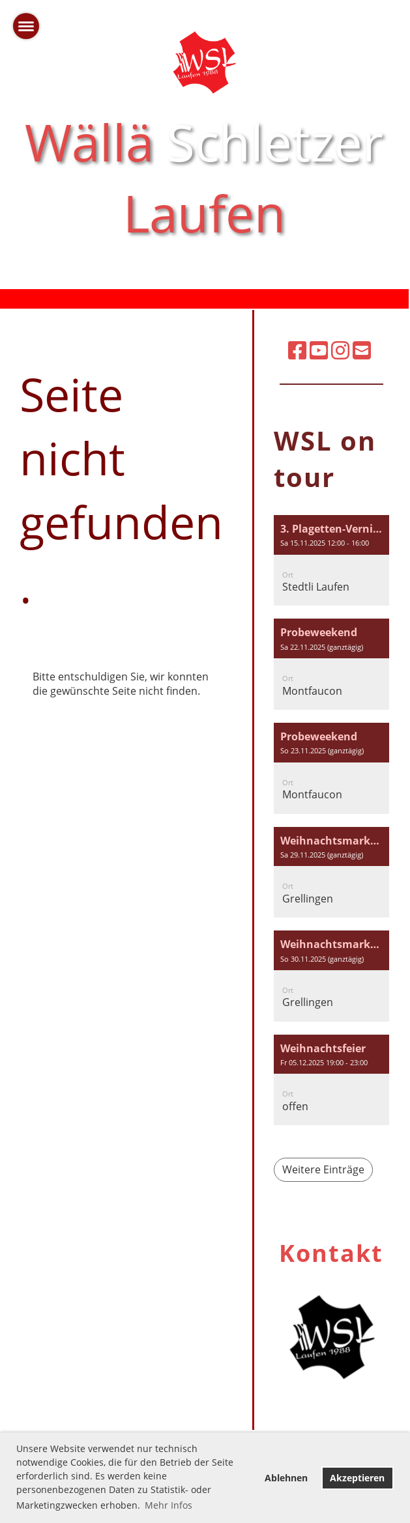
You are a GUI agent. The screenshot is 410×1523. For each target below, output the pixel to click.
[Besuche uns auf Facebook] (297, 350)
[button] (331, 560)
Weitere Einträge (323, 1169)
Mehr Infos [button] (168, 1505)
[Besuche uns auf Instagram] (340, 350)
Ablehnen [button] (286, 1478)
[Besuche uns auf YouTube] (319, 350)
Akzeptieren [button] (357, 1478)
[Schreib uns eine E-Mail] (362, 350)
